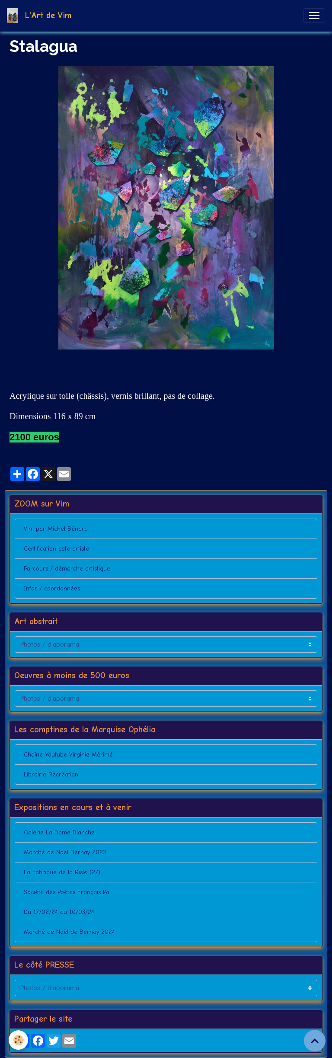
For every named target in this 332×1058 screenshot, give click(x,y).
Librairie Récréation (51, 774)
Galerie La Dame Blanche (59, 832)
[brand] (41, 15)
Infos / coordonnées (52, 588)
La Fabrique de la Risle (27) (62, 872)
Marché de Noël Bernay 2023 (65, 852)
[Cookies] (18, 1040)
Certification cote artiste (56, 548)
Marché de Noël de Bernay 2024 (69, 932)
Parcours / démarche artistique (67, 568)
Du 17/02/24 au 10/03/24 (59, 912)
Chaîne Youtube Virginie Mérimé (68, 754)
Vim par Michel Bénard (56, 528)
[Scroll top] (315, 1041)
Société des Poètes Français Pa (66, 892)
